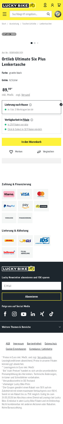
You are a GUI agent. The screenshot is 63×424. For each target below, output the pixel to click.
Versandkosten (44, 357)
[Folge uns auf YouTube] (23, 314)
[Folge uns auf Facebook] (5, 314)
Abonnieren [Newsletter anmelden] (31, 296)
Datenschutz (51, 343)
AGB (8, 343)
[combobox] (31, 14)
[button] (4, 14)
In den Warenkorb (31, 141)
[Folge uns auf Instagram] (14, 314)
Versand (25, 94)
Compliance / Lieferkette (40, 349)
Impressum (18, 343)
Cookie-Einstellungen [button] (16, 349)
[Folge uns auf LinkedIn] (33, 314)
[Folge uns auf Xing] (42, 314)
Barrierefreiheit (34, 343)
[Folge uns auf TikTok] (51, 314)
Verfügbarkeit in (17, 119)
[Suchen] (48, 14)
